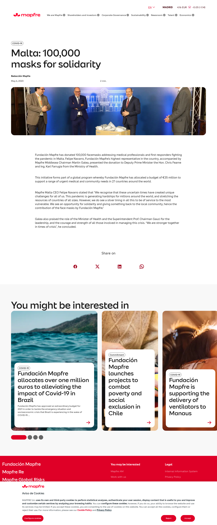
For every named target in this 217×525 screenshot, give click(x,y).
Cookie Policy (84, 510)
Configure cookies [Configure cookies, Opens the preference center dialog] (32, 518)
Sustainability (140, 15)
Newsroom (158, 15)
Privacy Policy (173, 476)
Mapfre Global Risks (23, 479)
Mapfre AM (117, 471)
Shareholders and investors (84, 15)
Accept (187, 518)
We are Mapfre (56, 15)
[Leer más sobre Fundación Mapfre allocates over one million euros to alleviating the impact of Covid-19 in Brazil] (54, 422)
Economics (187, 15)
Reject (168, 518)
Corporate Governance (115, 15)
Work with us (118, 476)
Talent (172, 15)
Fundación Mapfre (21, 464)
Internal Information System (181, 471)
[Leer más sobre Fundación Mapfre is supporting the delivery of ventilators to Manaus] (190, 422)
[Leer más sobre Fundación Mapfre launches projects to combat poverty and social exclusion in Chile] (129, 422)
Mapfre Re (13, 472)
